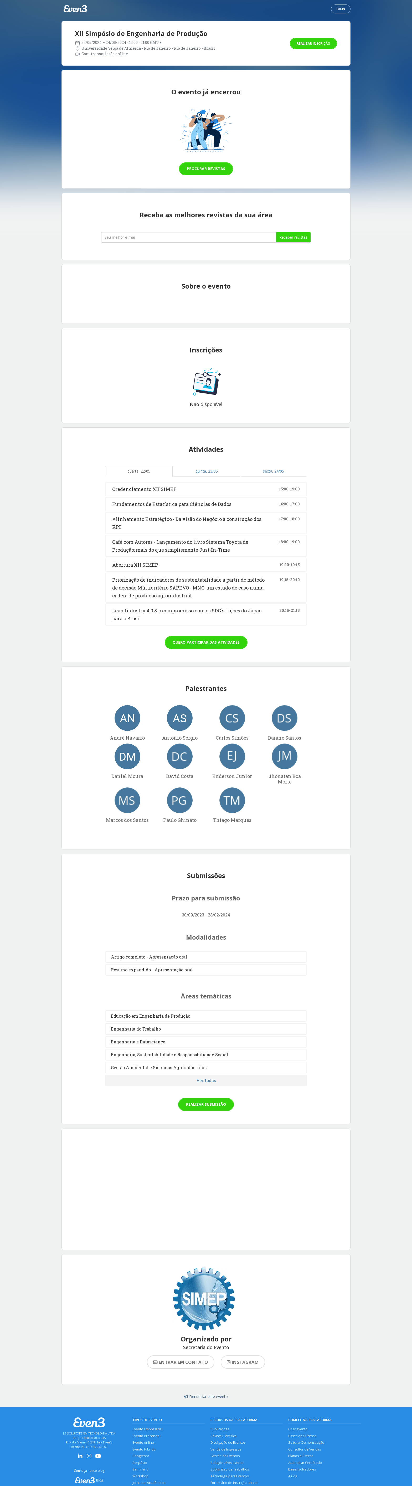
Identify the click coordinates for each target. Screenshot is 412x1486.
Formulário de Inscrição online (234, 1482)
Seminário (140, 1469)
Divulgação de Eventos (227, 1442)
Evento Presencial (146, 1436)
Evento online (143, 1442)
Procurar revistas (206, 168)
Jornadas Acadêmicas (148, 1482)
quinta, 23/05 (206, 471)
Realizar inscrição (313, 43)
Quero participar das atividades (206, 642)
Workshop (140, 1476)
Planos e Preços (300, 1456)
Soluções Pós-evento (227, 1463)
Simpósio (139, 1463)
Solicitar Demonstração (306, 1442)
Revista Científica (223, 1436)
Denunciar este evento (206, 1396)
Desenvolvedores (302, 1469)
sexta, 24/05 (273, 471)
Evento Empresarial (147, 1429)
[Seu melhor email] (188, 237)
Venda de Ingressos (225, 1449)
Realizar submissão (206, 1104)
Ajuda (292, 1476)
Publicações (219, 1429)
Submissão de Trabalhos (229, 1469)
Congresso (140, 1456)
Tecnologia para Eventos (229, 1476)
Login (341, 9)
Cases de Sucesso (302, 1436)
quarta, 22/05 (138, 471)
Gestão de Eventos (225, 1456)
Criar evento (297, 1429)
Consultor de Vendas (304, 1449)
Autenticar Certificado (305, 1463)
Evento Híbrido (144, 1449)
